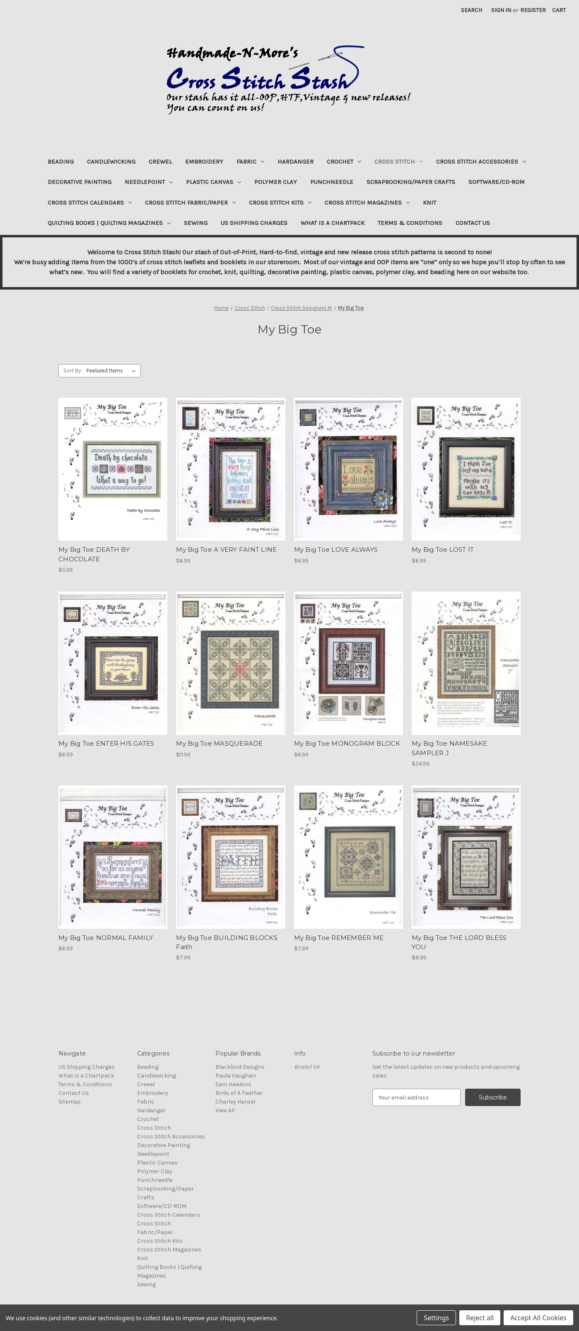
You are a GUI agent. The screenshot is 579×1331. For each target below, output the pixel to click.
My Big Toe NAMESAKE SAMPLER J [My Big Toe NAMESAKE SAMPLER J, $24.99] (449, 748)
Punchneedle (331, 182)
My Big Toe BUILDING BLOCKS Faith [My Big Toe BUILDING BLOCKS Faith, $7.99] (226, 942)
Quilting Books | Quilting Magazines (109, 223)
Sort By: (72, 370)
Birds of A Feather (239, 1093)
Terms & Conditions (410, 223)
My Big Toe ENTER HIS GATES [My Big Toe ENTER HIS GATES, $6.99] (106, 743)
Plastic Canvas (213, 182)
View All (225, 1110)
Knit (429, 202)
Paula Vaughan (235, 1075)
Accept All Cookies (538, 1317)
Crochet (344, 161)
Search (471, 10)
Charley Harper (235, 1101)
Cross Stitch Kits (280, 202)
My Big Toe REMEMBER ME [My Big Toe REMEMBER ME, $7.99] (339, 938)
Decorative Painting (79, 182)
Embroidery (204, 161)
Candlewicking (111, 161)
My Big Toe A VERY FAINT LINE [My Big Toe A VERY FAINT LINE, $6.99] (226, 549)
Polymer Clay (275, 182)
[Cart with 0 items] (559, 10)
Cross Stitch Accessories (481, 161)
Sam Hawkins (233, 1084)
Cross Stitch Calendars (90, 202)
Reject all (480, 1317)
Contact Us (473, 223)
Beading (61, 161)
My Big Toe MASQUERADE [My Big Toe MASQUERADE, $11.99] (219, 743)
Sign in (501, 10)
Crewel (160, 161)
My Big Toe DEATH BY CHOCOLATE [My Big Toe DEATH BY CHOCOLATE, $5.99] (94, 554)
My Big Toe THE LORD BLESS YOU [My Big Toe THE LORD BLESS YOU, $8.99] (459, 942)
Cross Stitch (398, 161)
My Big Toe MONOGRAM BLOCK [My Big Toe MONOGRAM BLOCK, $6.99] (347, 743)
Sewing (195, 223)
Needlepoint (149, 182)
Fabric (250, 161)
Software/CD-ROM (496, 182)
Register (533, 10)
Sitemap (69, 1101)
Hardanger (295, 161)
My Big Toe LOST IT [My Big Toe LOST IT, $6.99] (443, 549)
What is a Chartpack (332, 223)
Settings (436, 1317)
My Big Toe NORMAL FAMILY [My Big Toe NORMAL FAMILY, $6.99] (105, 938)
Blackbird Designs (240, 1066)
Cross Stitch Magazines (367, 202)
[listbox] (112, 371)
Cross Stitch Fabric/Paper (190, 202)
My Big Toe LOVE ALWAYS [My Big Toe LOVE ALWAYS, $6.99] (336, 549)
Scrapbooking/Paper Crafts (411, 182)
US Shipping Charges (254, 223)
